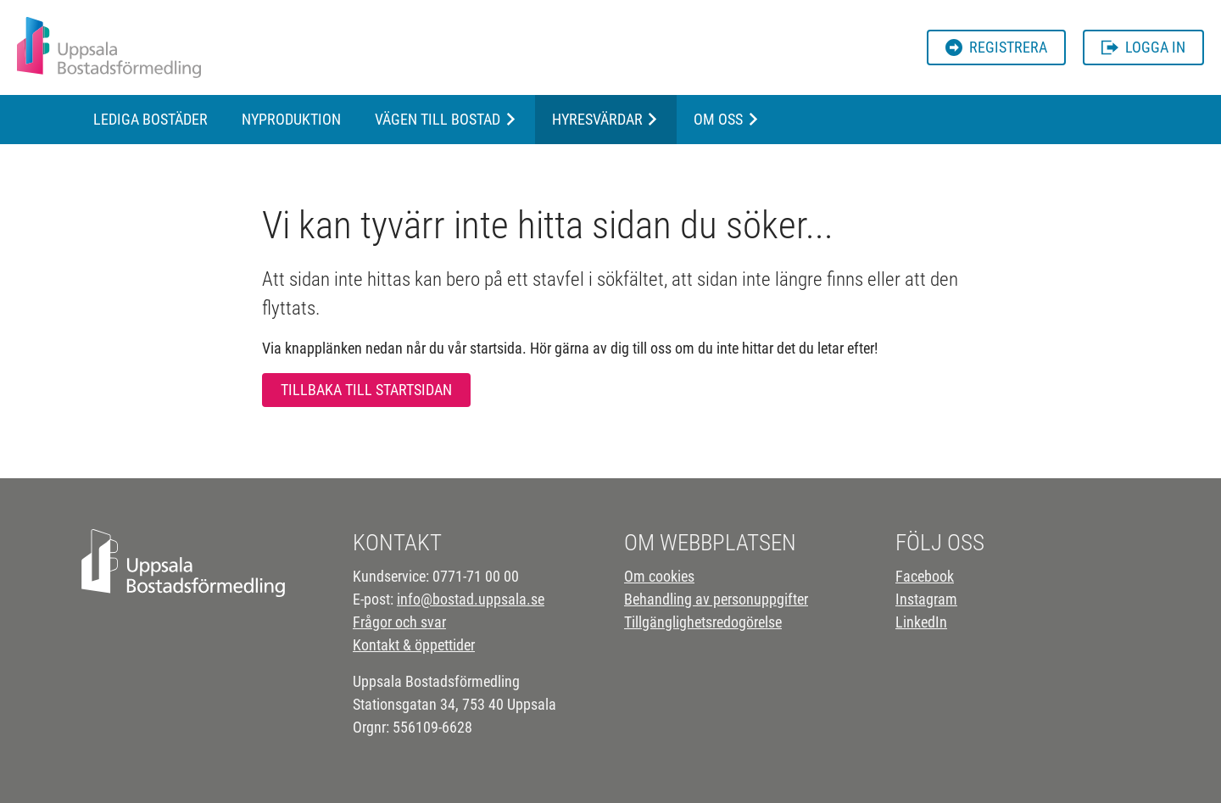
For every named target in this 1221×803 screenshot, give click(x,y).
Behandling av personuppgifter (716, 599)
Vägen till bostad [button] (437, 119)
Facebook (924, 576)
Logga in (1143, 47)
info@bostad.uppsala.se (470, 599)
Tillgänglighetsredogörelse (703, 622)
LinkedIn (921, 622)
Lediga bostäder (150, 119)
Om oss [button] (718, 119)
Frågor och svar (399, 622)
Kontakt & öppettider (414, 645)
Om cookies (659, 576)
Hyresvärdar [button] (597, 119)
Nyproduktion (291, 119)
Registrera (996, 47)
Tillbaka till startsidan (366, 390)
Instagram (926, 599)
